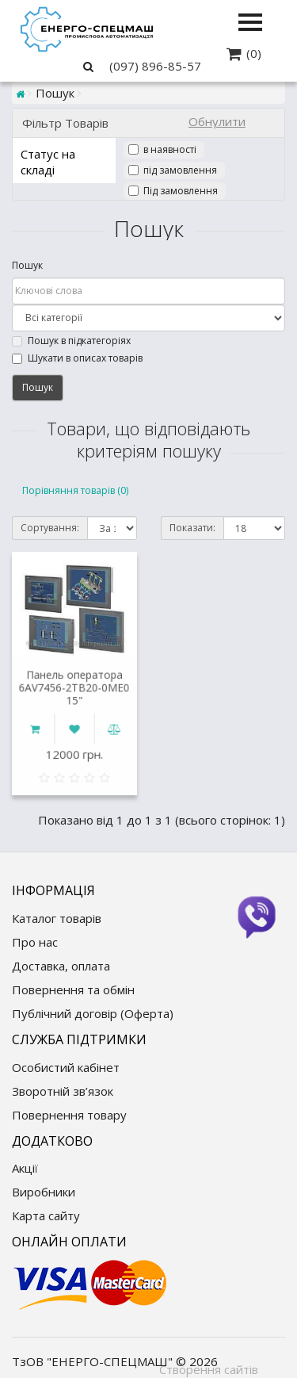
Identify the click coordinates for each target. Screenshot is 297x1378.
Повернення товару (69, 1115)
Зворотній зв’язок (62, 1091)
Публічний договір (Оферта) (92, 1013)
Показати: (192, 527)
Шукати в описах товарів (77, 358)
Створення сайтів (208, 1369)
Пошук (27, 265)
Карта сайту (46, 1215)
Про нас (35, 942)
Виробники (43, 1192)
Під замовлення (180, 190)
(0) (253, 53)
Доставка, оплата (61, 966)
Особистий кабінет (66, 1067)
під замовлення (180, 170)
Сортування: (50, 527)
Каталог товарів (56, 918)
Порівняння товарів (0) (75, 490)
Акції (25, 1168)
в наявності (169, 149)
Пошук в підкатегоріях (71, 340)
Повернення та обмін (73, 989)
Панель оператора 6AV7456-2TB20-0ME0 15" (74, 691)
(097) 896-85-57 (155, 66)
